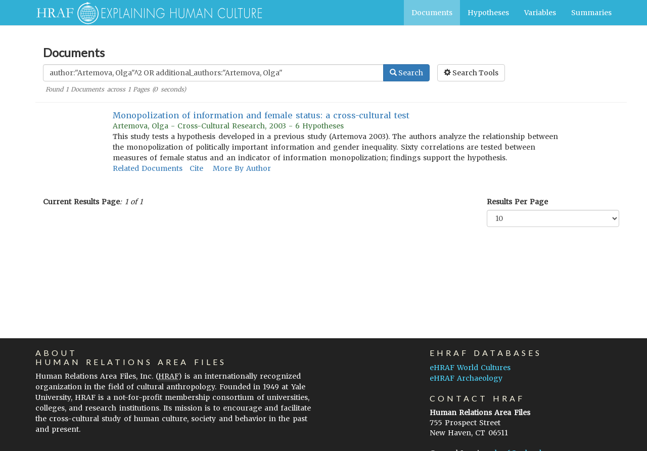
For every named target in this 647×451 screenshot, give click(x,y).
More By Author (242, 168)
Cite (196, 168)
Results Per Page (517, 201)
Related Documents (147, 168)
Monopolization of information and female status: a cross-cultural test (261, 115)
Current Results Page (81, 201)
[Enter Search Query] (213, 72)
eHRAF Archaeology (466, 378)
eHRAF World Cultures (470, 367)
